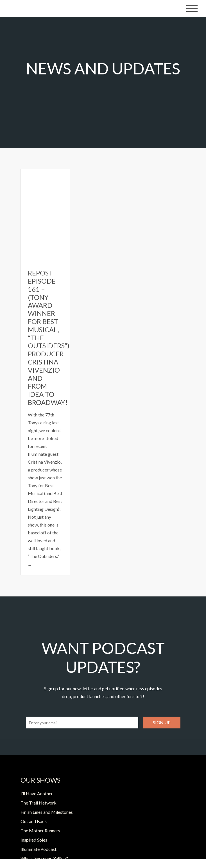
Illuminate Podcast (38, 849)
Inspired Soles (34, 839)
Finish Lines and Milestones (47, 812)
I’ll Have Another (37, 793)
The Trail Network (38, 802)
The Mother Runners (40, 830)
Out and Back (34, 821)
